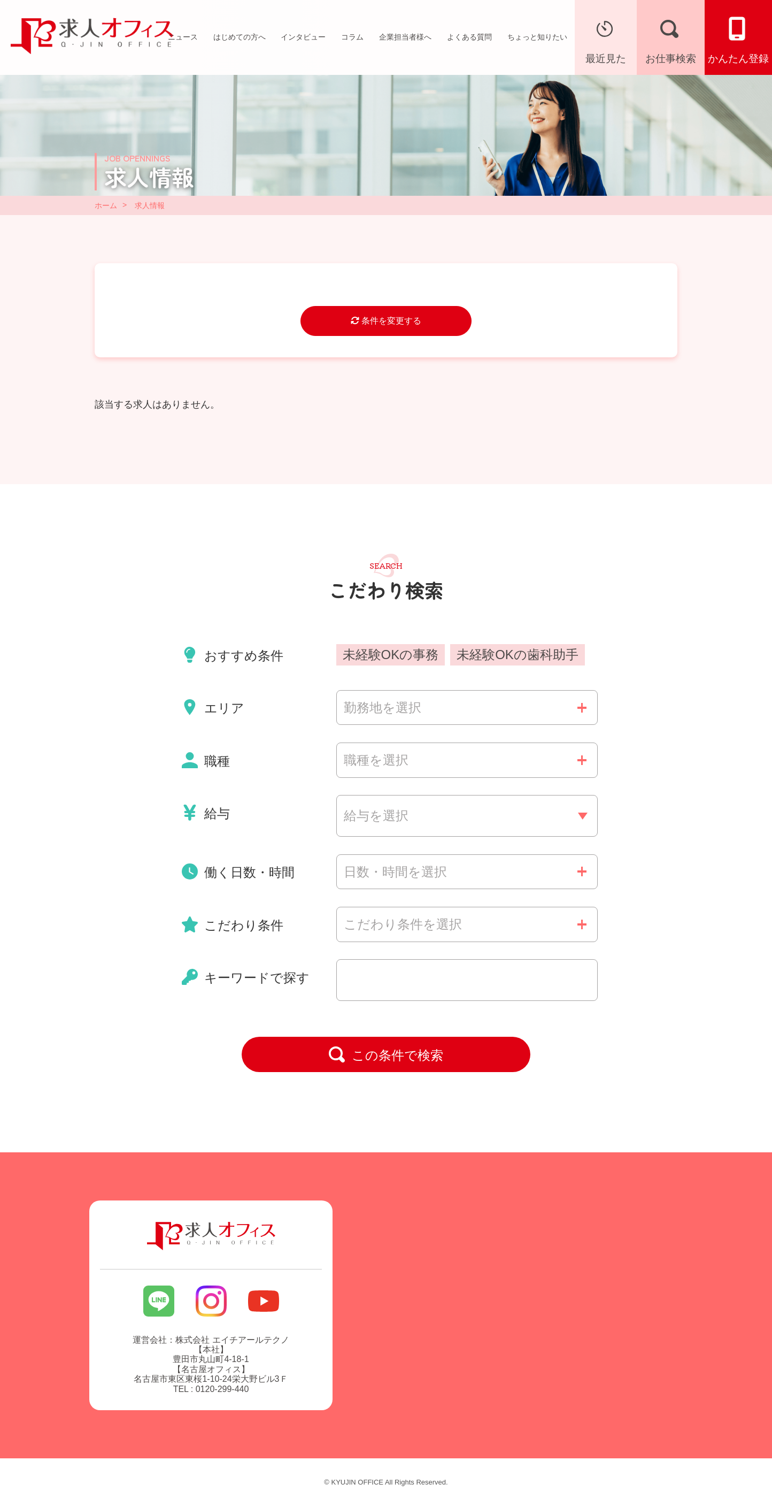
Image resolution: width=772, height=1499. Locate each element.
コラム (352, 37)
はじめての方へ (239, 37)
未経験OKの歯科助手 (517, 654)
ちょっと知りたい (537, 37)
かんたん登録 (738, 39)
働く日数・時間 (238, 871)
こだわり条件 (233, 924)
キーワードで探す (246, 977)
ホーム (106, 205)
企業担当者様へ (405, 37)
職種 (206, 760)
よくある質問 (469, 37)
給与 (206, 813)
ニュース (183, 37)
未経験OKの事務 (391, 654)
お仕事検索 (670, 39)
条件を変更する (386, 320)
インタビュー (303, 37)
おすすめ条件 (233, 655)
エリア (213, 707)
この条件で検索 (386, 1054)
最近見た (605, 39)
